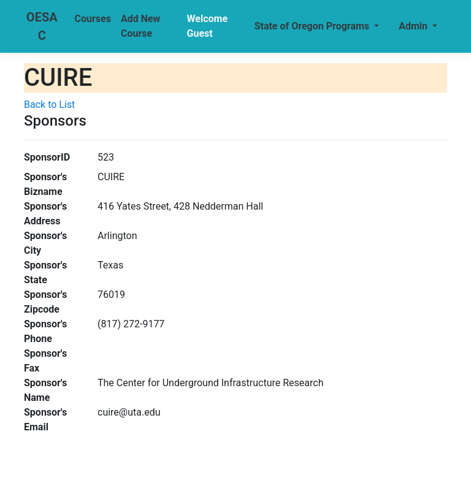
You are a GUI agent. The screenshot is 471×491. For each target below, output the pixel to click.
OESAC (42, 26)
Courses (93, 19)
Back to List (49, 104)
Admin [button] (414, 26)
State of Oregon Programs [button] (313, 26)
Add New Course (140, 26)
